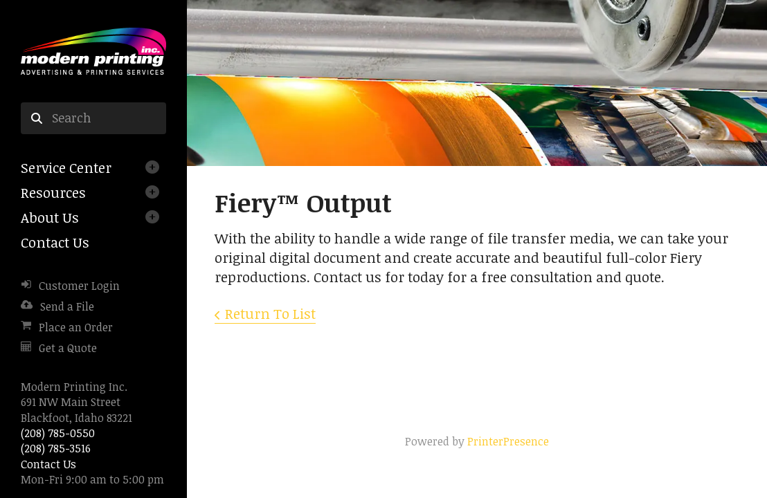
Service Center (66, 167)
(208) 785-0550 (58, 433)
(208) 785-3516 (56, 448)
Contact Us (55, 242)
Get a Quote (68, 348)
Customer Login (79, 285)
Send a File (67, 306)
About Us (50, 217)
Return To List (270, 313)
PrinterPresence (508, 441)
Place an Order (76, 327)
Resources (53, 192)
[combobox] (93, 118)
